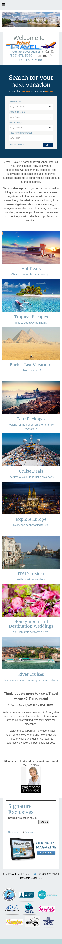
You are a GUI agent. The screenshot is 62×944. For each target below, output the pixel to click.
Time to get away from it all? (31, 322)
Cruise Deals (31, 471)
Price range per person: (21, 132)
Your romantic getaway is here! (31, 632)
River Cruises (31, 674)
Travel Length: (16, 122)
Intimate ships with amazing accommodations (31, 680)
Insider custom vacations (30, 579)
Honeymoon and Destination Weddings (31, 624)
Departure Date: (17, 112)
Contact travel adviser (26, 51)
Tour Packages (31, 419)
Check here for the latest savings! (31, 274)
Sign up (29, 832)
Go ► (48, 145)
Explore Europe (31, 519)
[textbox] (31, 106)
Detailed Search (17, 144)
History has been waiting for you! (31, 525)
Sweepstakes (15, 832)
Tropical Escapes (31, 316)
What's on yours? (31, 370)
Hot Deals (31, 268)
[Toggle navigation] (3, 5)
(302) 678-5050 (21, 55)
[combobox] (31, 107)
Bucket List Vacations (31, 364)
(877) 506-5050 (30, 60)
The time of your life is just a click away (31, 477)
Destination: (15, 101)
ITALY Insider (31, 573)
